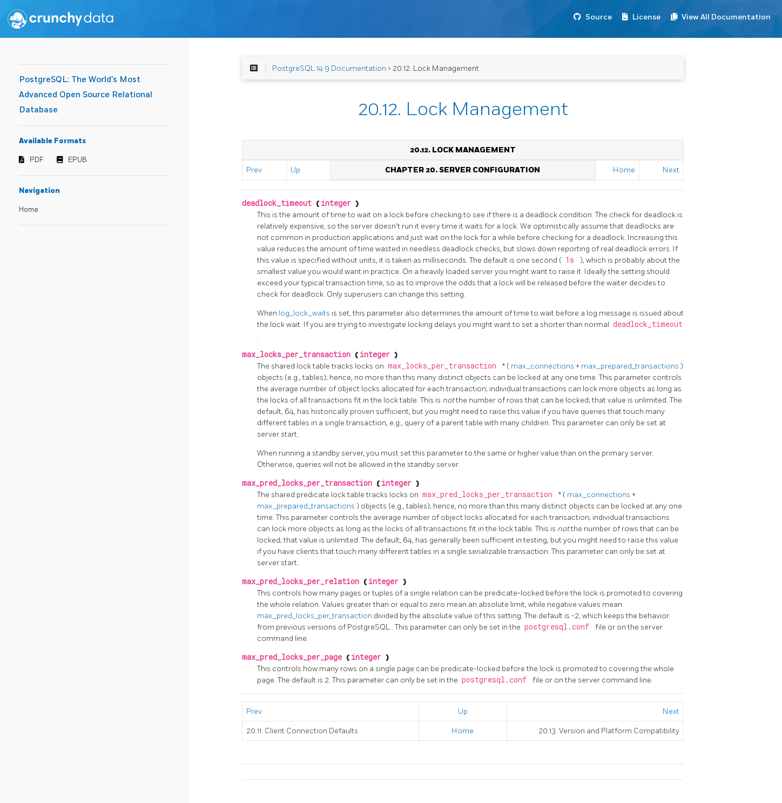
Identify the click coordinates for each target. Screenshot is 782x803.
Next (671, 170)
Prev (254, 170)
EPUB (77, 160)
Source (598, 17)
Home (28, 209)
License (646, 17)
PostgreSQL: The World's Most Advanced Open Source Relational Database (85, 95)
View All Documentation (726, 17)
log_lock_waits (305, 313)
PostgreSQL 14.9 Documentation (329, 68)
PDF (37, 160)
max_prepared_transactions (630, 366)
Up (295, 170)
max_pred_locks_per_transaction (315, 615)
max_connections (543, 366)
